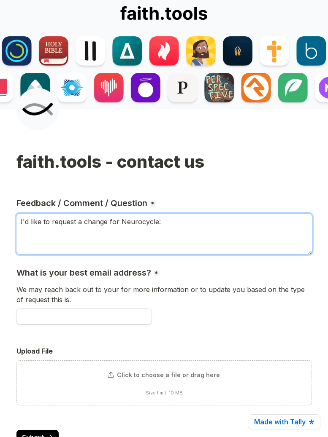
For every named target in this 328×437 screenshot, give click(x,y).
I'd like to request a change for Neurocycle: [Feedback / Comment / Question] (164, 234)
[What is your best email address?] (84, 316)
